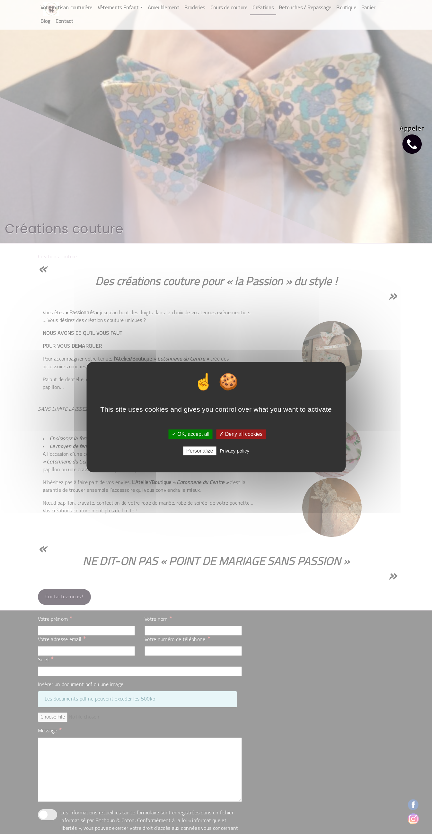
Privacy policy (234, 451)
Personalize (199, 451)
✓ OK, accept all (190, 434)
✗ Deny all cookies (240, 434)
